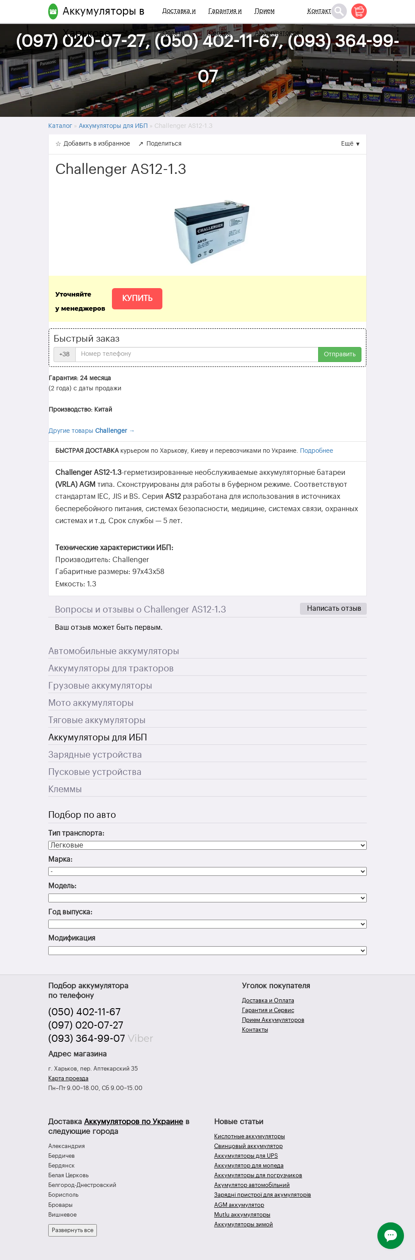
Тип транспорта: (76, 833)
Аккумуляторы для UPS (246, 1156)
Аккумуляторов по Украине (133, 1121)
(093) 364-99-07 (86, 1039)
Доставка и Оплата (179, 22)
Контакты (321, 11)
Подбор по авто (82, 815)
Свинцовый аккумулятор (248, 1146)
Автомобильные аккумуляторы (113, 651)
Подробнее (316, 451)
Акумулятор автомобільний (252, 1185)
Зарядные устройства (95, 755)
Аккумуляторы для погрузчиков (258, 1175)
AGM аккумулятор (239, 1205)
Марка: (60, 859)
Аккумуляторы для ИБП (97, 737)
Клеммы (65, 789)
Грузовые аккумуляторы (100, 686)
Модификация (71, 938)
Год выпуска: (70, 912)
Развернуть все (72, 1230)
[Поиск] (339, 11)
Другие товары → (92, 431)
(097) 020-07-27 (85, 1025)
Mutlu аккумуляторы (242, 1215)
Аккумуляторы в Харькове (103, 22)
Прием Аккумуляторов (277, 22)
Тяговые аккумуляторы (97, 720)
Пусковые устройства (95, 772)
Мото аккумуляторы (91, 703)
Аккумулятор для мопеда (249, 1165)
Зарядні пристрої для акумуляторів (262, 1195)
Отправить (340, 354)
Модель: (62, 886)
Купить (137, 298)
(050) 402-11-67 (84, 1012)
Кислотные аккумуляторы (249, 1136)
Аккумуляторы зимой (243, 1224)
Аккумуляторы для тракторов (111, 668)
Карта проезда (68, 1078)
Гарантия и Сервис (225, 22)
